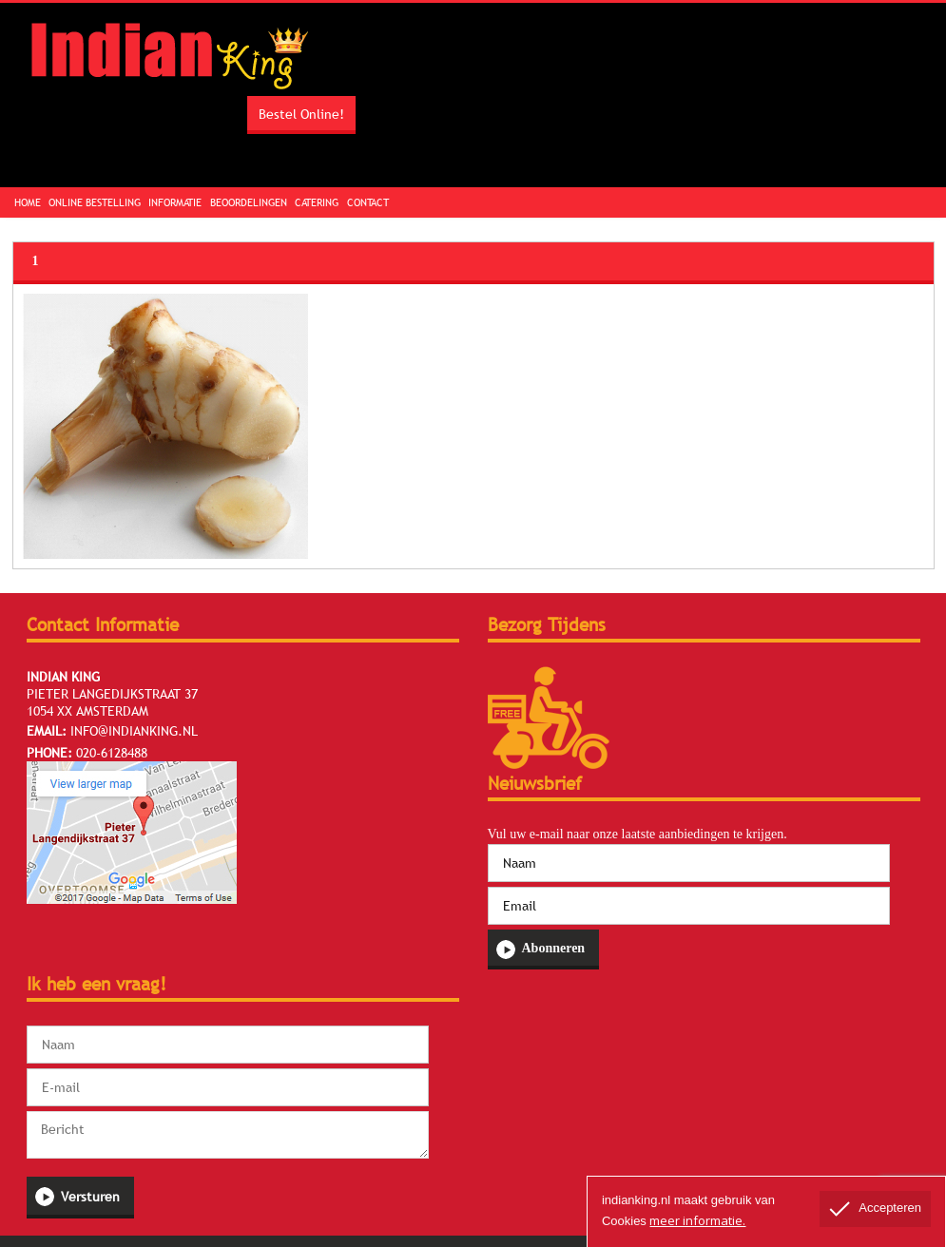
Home (27, 202)
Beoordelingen (248, 202)
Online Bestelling (94, 202)
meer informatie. (697, 1220)
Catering (316, 202)
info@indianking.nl (134, 730)
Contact (368, 202)
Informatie (175, 202)
